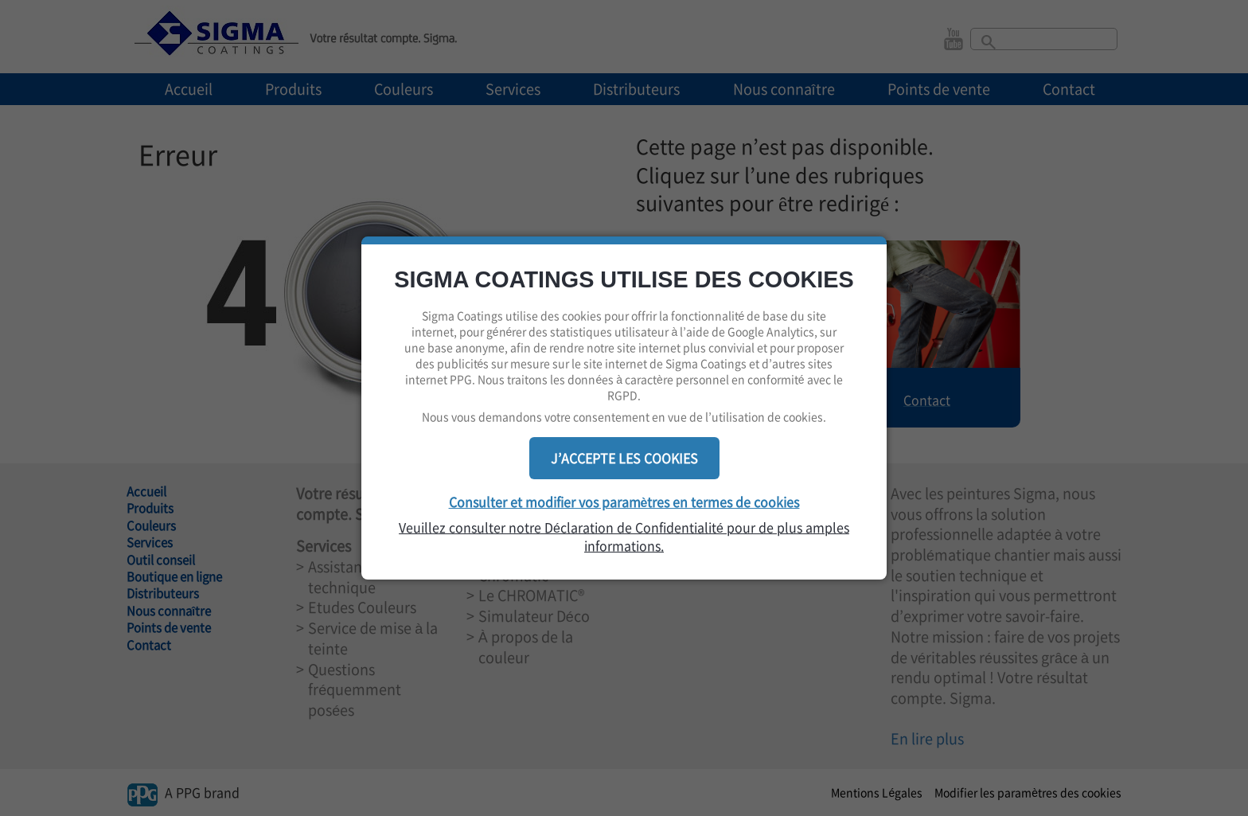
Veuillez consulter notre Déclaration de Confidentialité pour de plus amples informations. (624, 536)
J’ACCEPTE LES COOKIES (624, 457)
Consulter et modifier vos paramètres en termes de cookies (624, 501)
